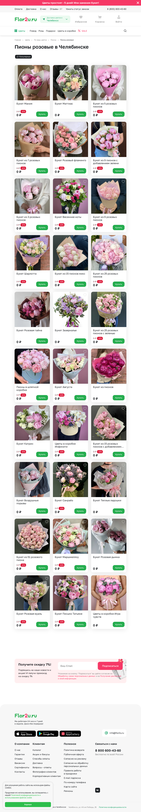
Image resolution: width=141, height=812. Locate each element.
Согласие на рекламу (75, 758)
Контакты (20, 771)
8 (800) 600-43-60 (116, 9)
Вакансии (20, 763)
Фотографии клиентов (44, 771)
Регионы (68, 791)
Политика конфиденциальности (112, 807)
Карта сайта (70, 786)
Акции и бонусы (41, 754)
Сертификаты (22, 767)
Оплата (18, 9)
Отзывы (56, 9)
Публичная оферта (74, 754)
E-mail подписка (72, 778)
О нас (43, 9)
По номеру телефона (75, 782)
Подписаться (110, 665)
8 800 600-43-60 (108, 750)
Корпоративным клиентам (47, 776)
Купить (42, 114)
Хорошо (28, 804)
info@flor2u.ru (114, 733)
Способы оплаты (41, 758)
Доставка (31, 9)
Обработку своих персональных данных (77, 676)
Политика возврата (74, 750)
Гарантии (20, 754)
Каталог (37, 750)
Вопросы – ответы (42, 767)
